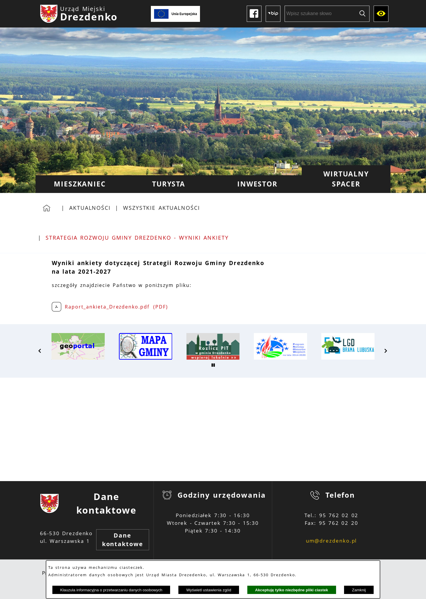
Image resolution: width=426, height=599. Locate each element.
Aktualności (90, 207)
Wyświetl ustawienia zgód (208, 590)
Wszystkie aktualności (161, 207)
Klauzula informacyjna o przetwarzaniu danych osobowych (111, 590)
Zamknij (359, 590)
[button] (40, 350)
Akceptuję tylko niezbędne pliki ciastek (291, 590)
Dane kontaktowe (122, 539)
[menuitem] (80, 184)
